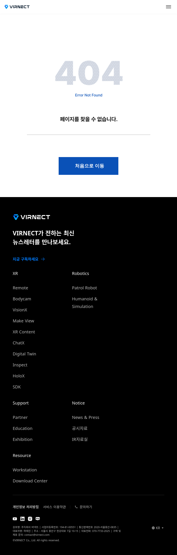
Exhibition (23, 439)
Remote (20, 288)
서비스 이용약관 (54, 507)
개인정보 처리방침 (26, 507)
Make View (23, 321)
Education (22, 428)
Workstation (25, 470)
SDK (17, 387)
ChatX (18, 343)
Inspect (20, 365)
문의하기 (86, 507)
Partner (20, 417)
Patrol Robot (84, 288)
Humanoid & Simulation (84, 302)
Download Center (30, 481)
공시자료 (80, 428)
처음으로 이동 (89, 165)
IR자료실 (80, 439)
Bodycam (22, 299)
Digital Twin (24, 354)
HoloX (19, 376)
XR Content (24, 332)
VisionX (20, 310)
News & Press (85, 417)
